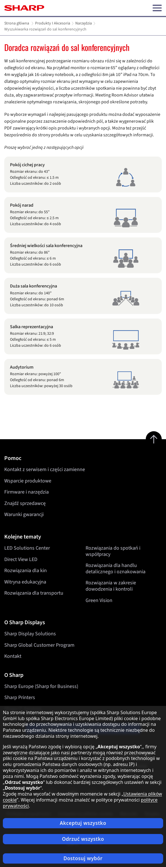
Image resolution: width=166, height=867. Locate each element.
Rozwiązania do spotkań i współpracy (113, 551)
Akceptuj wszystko (83, 823)
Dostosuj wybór (82, 858)
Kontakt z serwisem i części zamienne (44, 469)
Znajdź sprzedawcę (25, 503)
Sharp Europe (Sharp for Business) (41, 686)
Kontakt (12, 656)
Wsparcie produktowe (27, 480)
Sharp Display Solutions (30, 633)
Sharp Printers (19, 697)
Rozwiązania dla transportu (33, 593)
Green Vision (99, 600)
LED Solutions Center (27, 548)
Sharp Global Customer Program (39, 645)
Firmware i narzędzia (26, 492)
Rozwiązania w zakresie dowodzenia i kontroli (111, 586)
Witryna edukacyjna (25, 581)
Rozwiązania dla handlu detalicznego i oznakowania (115, 568)
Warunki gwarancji (24, 514)
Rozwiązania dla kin (25, 570)
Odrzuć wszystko (83, 839)
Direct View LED (20, 559)
